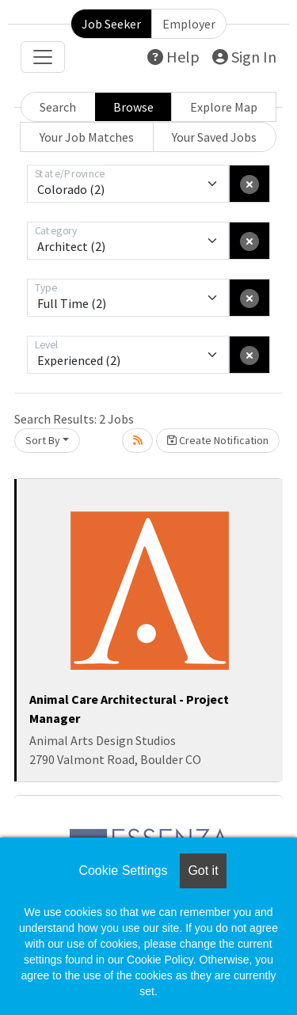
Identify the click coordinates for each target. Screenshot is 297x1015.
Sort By (42, 440)
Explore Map (223, 107)
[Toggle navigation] (43, 57)
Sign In (244, 57)
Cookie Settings (122, 870)
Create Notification (217, 440)
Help (173, 57)
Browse (133, 107)
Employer (188, 24)
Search (58, 107)
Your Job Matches (87, 137)
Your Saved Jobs (214, 137)
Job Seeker (111, 24)
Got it (203, 870)
